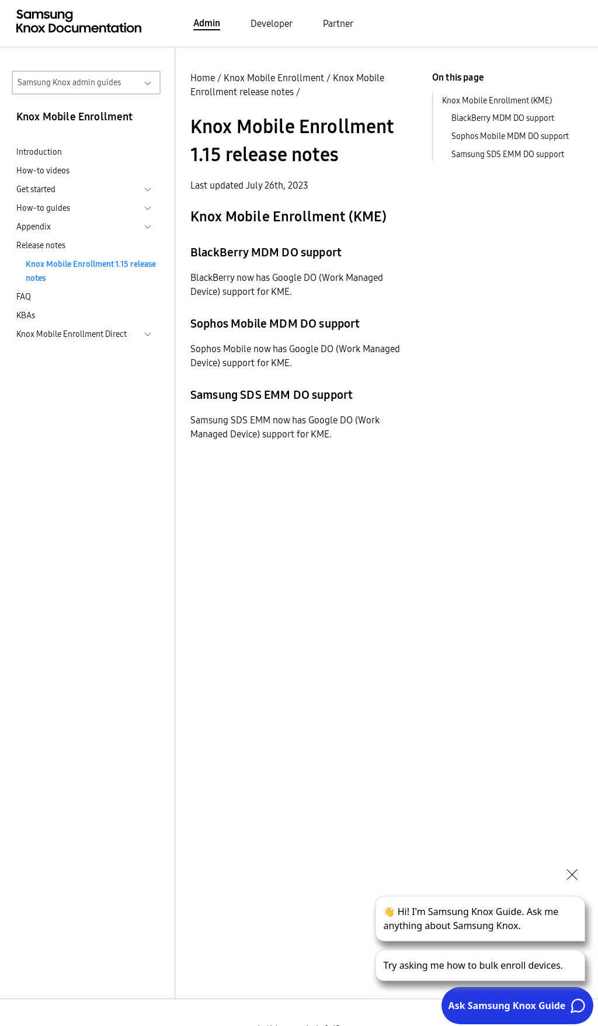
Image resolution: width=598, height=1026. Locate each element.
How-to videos (42, 170)
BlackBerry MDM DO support (502, 118)
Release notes (40, 245)
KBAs (25, 315)
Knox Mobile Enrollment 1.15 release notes (91, 271)
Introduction (39, 152)
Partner (338, 23)
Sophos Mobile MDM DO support (510, 136)
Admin (206, 22)
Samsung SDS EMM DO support (507, 154)
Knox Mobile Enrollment (274, 77)
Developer (272, 23)
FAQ (23, 296)
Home (202, 77)
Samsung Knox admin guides (69, 82)
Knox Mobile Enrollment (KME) (497, 100)
